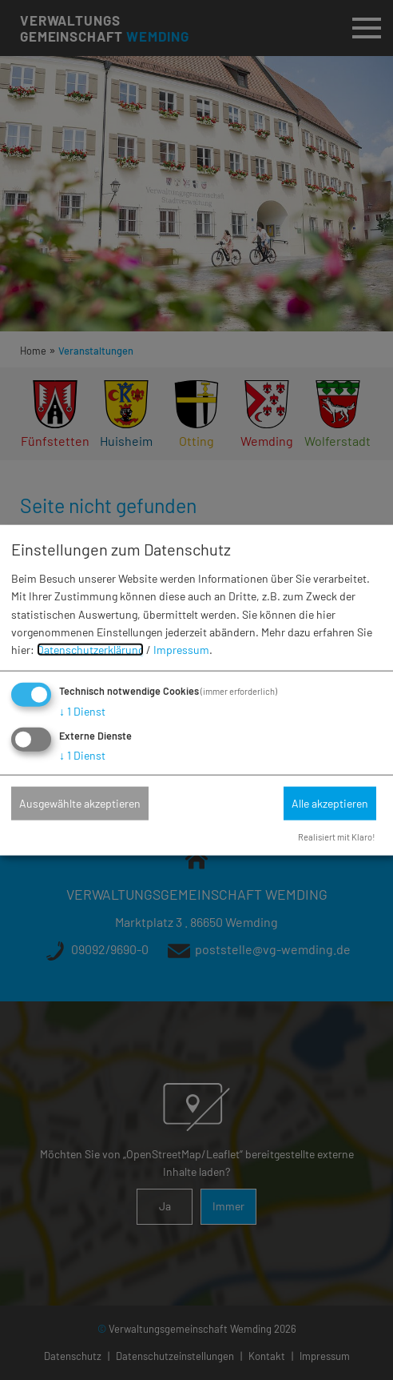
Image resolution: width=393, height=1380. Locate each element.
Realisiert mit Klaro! (336, 836)
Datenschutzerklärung (90, 649)
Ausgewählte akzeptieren (80, 802)
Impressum (181, 649)
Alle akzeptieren (330, 802)
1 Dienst (82, 710)
